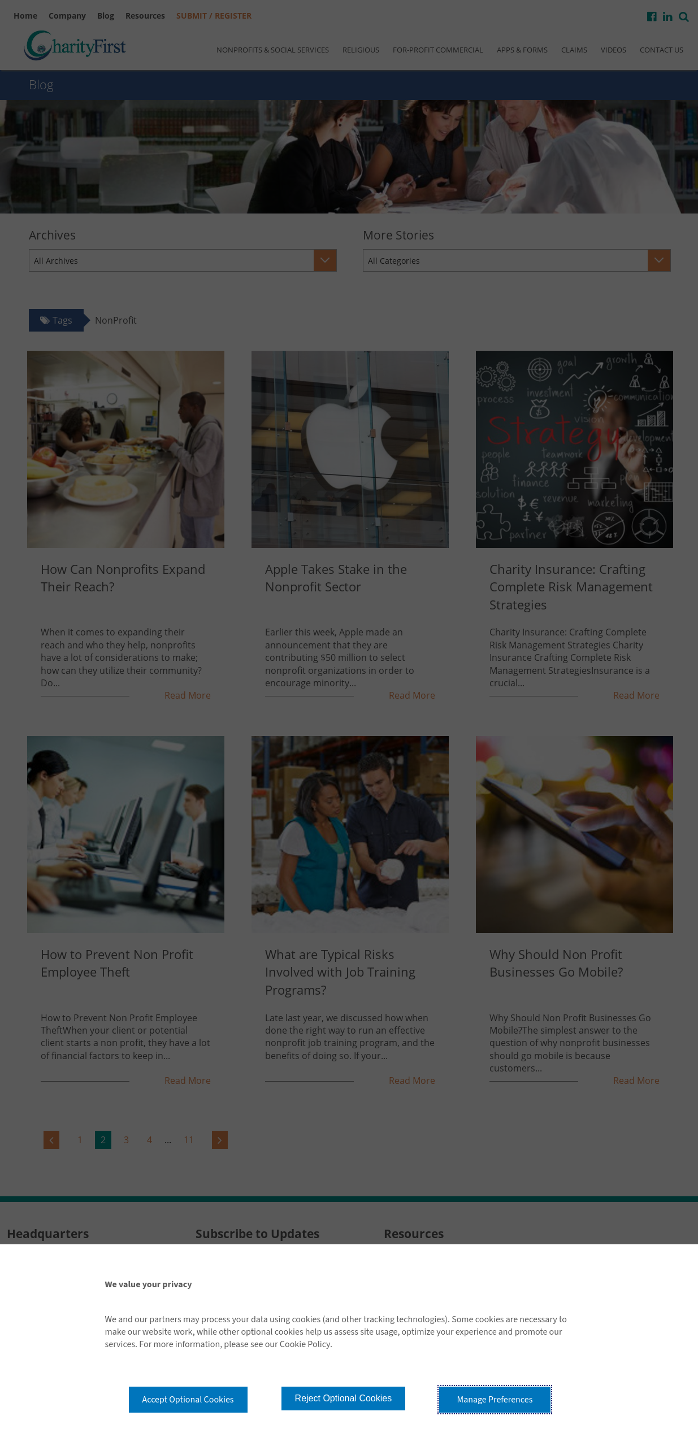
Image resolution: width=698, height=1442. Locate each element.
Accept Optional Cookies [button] (188, 1399)
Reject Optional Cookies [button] (343, 1398)
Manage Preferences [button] (495, 1399)
